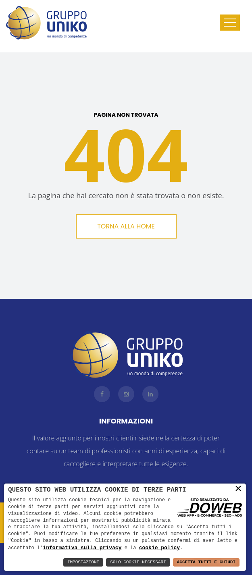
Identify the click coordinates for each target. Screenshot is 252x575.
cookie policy (159, 547)
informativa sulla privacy (82, 547)
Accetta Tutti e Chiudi (206, 562)
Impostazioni (83, 562)
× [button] (238, 488)
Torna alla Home (126, 226)
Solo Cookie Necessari (138, 562)
